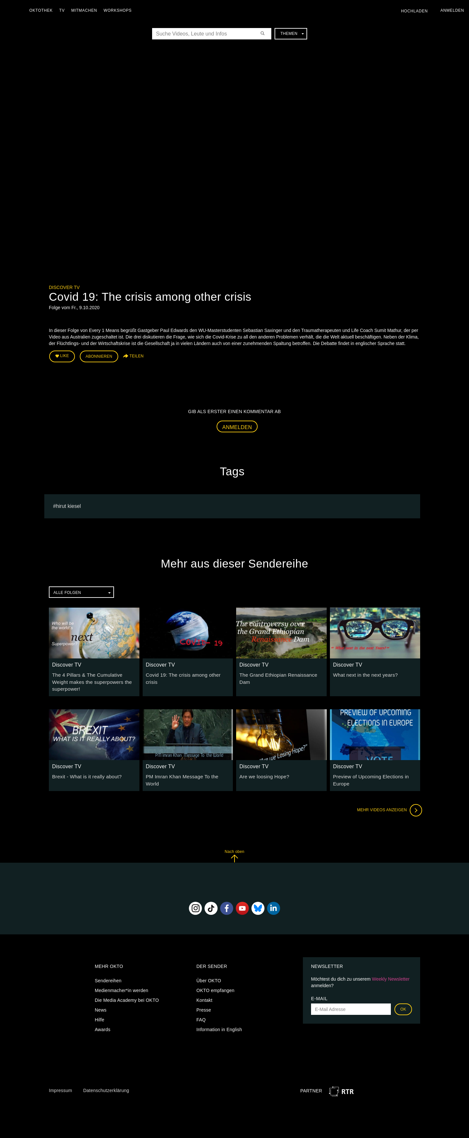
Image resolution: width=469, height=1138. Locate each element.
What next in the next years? (363, 673)
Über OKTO (208, 976)
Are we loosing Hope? (262, 773)
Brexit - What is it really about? (84, 773)
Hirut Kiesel (68, 504)
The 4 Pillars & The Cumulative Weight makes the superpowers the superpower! (92, 680)
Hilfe (99, 1015)
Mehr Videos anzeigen (387, 806)
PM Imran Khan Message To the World (186, 773)
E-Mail (319, 994)
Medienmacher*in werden (121, 986)
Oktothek (42, 10)
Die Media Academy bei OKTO (127, 996)
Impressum (60, 1086)
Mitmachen (86, 10)
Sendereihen (108, 976)
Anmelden (237, 425)
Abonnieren (99, 355)
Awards (102, 1025)
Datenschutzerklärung (106, 1086)
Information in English (219, 1025)
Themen (292, 33)
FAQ (201, 1015)
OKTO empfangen (215, 986)
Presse (203, 1006)
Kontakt (204, 996)
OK (403, 1005)
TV (63, 10)
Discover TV (64, 287)
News (101, 1006)
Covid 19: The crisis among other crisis (187, 673)
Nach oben (234, 851)
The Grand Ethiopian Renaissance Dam (281, 673)
